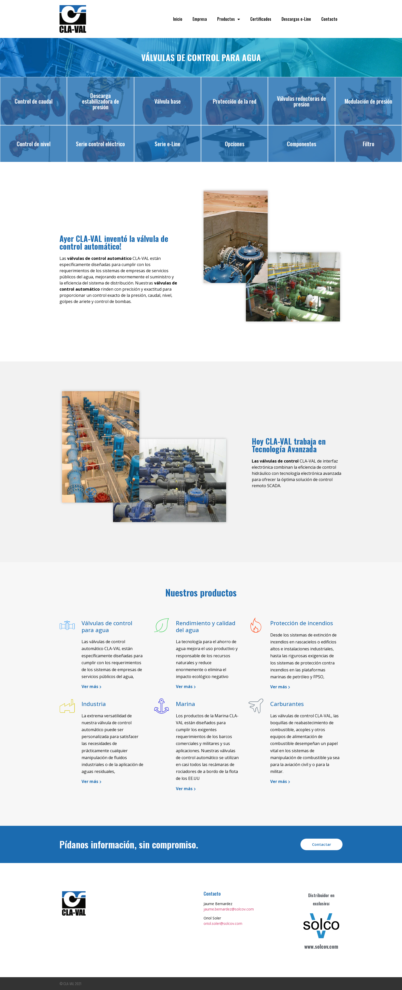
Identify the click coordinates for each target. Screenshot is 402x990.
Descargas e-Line (296, 19)
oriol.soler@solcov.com (223, 923)
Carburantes (287, 704)
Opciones (234, 144)
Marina (185, 704)
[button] (321, 844)
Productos (228, 19)
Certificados (260, 19)
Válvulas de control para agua (107, 626)
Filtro (368, 144)
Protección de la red (234, 101)
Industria (94, 704)
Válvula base (167, 101)
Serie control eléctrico (100, 144)
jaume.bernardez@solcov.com (229, 909)
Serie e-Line (167, 144)
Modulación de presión (368, 101)
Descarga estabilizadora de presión (100, 101)
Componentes (301, 144)
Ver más (90, 686)
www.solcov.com (321, 946)
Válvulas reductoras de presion (301, 101)
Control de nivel (34, 144)
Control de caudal (34, 101)
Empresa (200, 19)
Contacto (329, 19)
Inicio (177, 19)
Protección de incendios (301, 623)
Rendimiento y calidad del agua (205, 626)
